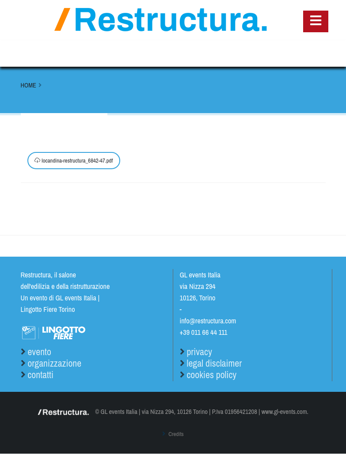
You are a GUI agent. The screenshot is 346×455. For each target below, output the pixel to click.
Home (28, 85)
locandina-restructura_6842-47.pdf (73, 160)
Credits (175, 435)
